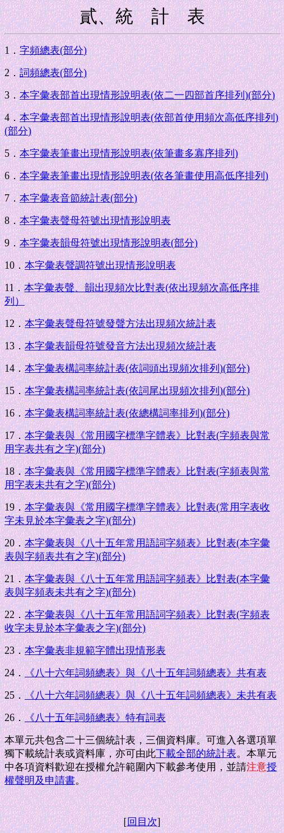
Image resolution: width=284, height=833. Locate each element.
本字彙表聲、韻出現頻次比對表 (94, 287)
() (213, 95)
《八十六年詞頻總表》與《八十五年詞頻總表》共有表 (146, 672)
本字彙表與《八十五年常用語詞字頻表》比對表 (130, 543)
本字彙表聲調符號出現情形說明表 (100, 265)
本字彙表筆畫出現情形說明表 (85, 153)
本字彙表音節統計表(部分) (78, 198)
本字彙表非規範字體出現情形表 (95, 650)
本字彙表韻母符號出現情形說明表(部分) (109, 243)
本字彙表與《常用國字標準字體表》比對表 (120, 435)
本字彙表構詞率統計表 (75, 368)
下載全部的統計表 (196, 753)
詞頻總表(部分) (53, 72)
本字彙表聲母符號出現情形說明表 (95, 220)
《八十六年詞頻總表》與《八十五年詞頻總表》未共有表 (151, 695)
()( (187, 368)
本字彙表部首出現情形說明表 (85, 95)
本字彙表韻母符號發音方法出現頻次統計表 (120, 346)
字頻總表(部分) (53, 50)
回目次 (142, 821)
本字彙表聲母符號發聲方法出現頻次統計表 (120, 323)
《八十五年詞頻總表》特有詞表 (95, 717)
